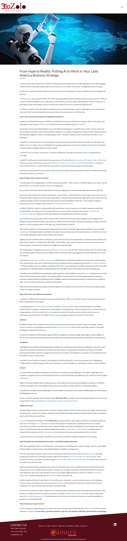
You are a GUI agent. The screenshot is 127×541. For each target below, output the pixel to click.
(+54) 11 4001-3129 (20, 531)
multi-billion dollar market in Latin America (74, 459)
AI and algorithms (42, 423)
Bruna (22, 421)
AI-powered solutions (64, 327)
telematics (50, 306)
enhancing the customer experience (65, 401)
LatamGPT (81, 124)
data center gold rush (77, 456)
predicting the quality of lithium (76, 429)
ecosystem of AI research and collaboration (90, 160)
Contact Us (83, 526)
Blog (76, 526)
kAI (66, 250)
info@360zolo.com (17, 534)
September (46, 124)
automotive (64, 306)
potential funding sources (35, 496)
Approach (62, 526)
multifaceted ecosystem (74, 493)
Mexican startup (59, 250)
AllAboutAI (86, 153)
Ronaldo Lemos (25, 99)
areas (49, 312)
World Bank (59, 483)
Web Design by (67, 539)
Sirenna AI (87, 273)
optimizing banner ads (42, 401)
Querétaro (52, 475)
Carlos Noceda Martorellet (63, 204)
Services (54, 526)
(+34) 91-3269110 (20, 528)
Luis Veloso (24, 232)
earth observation (39, 306)
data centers (90, 454)
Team (48, 526)
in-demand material (50, 432)
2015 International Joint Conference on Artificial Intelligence (74, 163)
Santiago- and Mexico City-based (43, 260)
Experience (70, 526)
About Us (42, 526)
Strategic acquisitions (99, 263)
